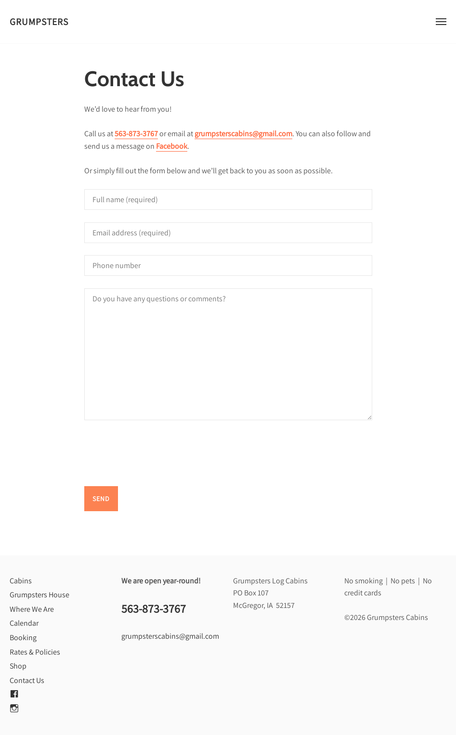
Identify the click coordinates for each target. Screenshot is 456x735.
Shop (18, 666)
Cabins (21, 581)
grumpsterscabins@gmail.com (243, 134)
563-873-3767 (136, 134)
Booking (23, 637)
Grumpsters (39, 21)
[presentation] (157, 455)
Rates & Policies (35, 652)
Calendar (24, 623)
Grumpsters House (39, 595)
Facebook (171, 146)
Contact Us (27, 680)
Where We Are (32, 609)
